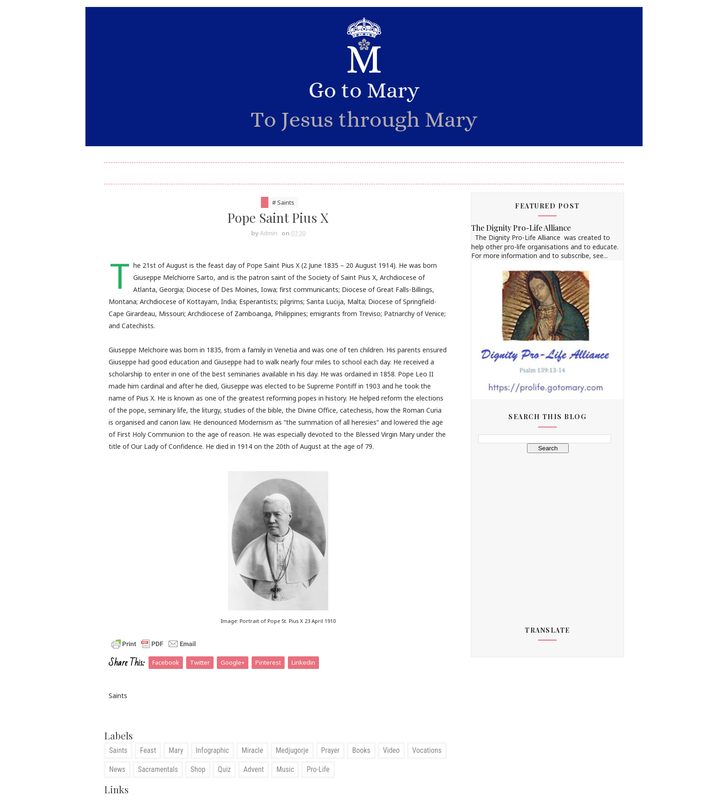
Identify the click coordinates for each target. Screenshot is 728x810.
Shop (197, 769)
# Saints (283, 202)
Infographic (212, 750)
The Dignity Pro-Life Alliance (521, 227)
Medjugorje (292, 750)
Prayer (330, 750)
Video (391, 750)
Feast (148, 750)
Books (361, 750)
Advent (253, 769)
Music (285, 769)
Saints (118, 750)
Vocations (427, 750)
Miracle (252, 750)
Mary (176, 750)
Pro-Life (317, 769)
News (117, 769)
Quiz (224, 769)
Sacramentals (158, 769)
